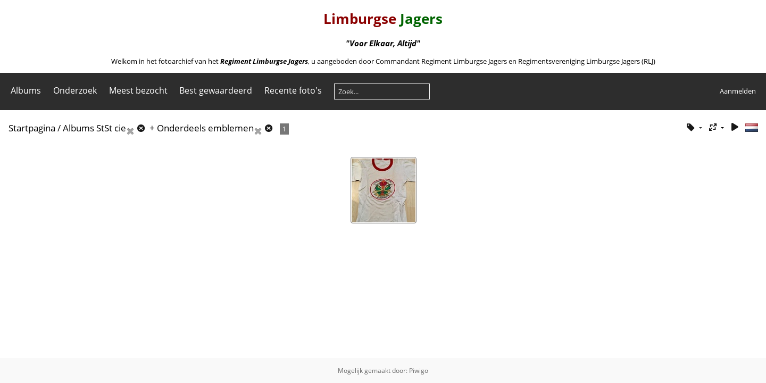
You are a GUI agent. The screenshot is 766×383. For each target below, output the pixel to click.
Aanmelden (738, 91)
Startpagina (32, 128)
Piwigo (418, 370)
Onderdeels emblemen (205, 128)
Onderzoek (75, 90)
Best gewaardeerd (215, 90)
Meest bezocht (138, 90)
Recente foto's (293, 90)
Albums (26, 90)
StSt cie (111, 128)
